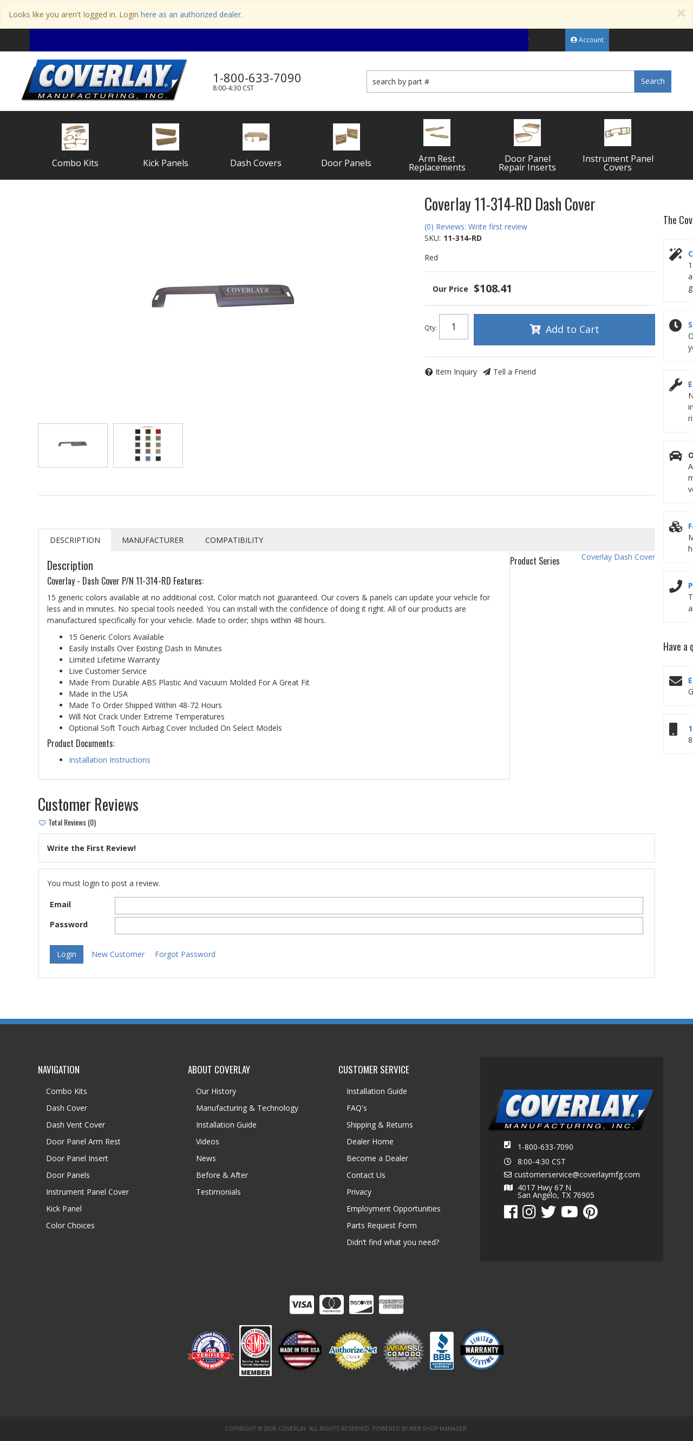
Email (60, 904)
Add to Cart (572, 329)
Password (69, 924)
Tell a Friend (514, 371)
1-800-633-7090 (545, 1147)
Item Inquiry (456, 371)
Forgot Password (185, 954)
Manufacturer (153, 540)
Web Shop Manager (438, 1428)
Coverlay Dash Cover (618, 557)
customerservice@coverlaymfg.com (577, 1174)
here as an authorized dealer (191, 14)
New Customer (118, 954)
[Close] (681, 13)
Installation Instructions (110, 760)
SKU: (432, 238)
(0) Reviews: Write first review (475, 226)
